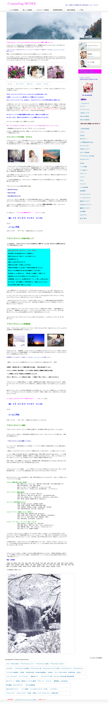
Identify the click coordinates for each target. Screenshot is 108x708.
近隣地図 (82, 135)
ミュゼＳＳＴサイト (57, 49)
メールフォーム (85, 103)
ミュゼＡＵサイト (36, 357)
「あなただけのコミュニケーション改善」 (26, 699)
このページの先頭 (96, 658)
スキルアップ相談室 (42, 10)
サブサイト (83, 106)
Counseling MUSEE (29, 4)
